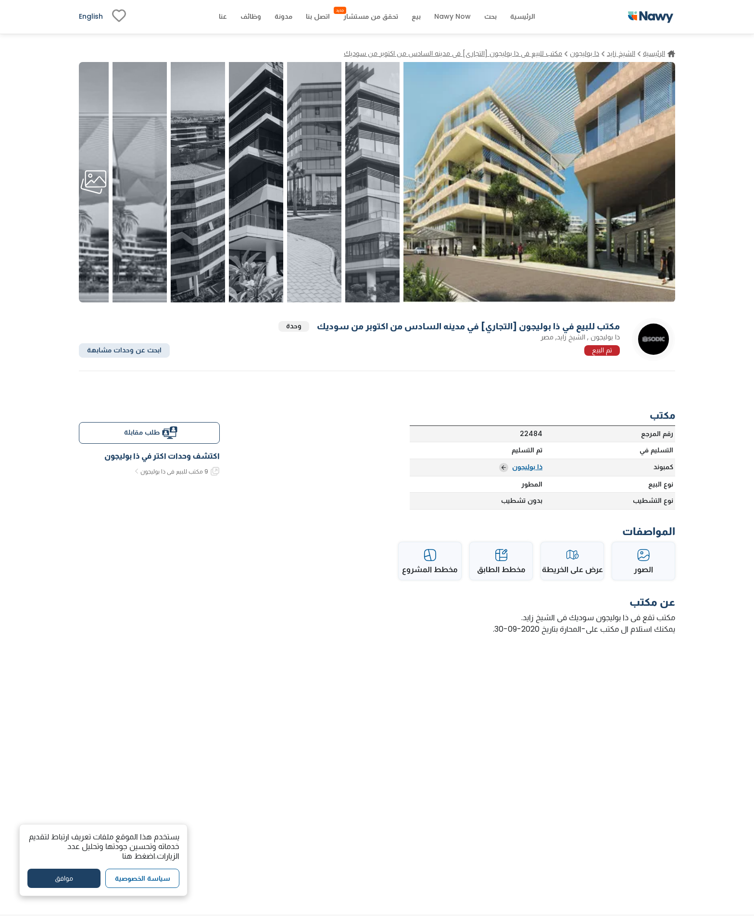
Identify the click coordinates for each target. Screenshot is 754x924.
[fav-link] (119, 16)
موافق (64, 878)
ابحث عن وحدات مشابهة (124, 350)
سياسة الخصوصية (142, 878)
